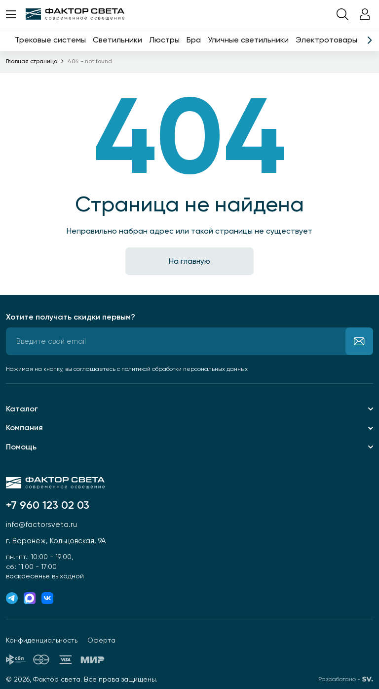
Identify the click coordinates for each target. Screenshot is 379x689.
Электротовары (326, 39)
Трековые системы (50, 39)
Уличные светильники (248, 39)
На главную (189, 261)
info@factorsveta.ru (41, 524)
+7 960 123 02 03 (47, 505)
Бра (194, 39)
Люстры (164, 39)
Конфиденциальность (41, 640)
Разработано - (345, 679)
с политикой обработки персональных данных (182, 368)
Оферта (101, 640)
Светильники (117, 39)
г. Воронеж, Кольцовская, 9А (56, 540)
